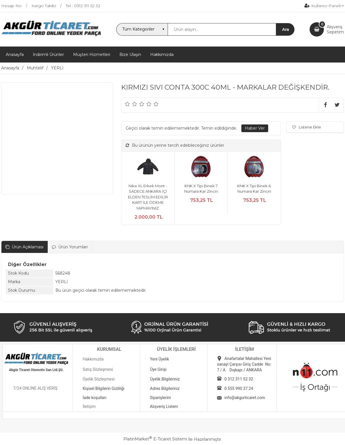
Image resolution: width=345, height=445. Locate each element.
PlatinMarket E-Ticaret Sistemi (155, 439)
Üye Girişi (158, 369)
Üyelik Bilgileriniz (165, 379)
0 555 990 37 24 (238, 388)
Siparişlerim (160, 397)
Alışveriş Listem (164, 406)
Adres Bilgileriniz (165, 388)
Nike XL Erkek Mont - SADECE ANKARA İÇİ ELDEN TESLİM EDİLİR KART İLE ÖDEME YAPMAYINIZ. (148, 197)
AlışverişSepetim (335, 29)
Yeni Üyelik (159, 359)
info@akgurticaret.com (244, 397)
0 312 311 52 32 (238, 379)
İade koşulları (94, 397)
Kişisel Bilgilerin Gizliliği (103, 388)
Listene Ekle (306, 127)
